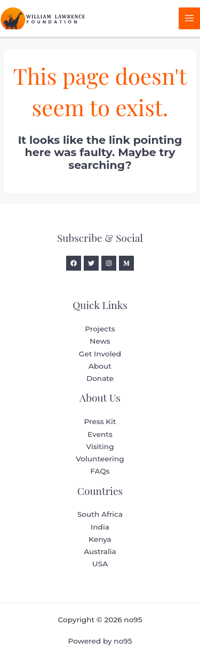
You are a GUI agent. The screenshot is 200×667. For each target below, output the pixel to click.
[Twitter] (91, 263)
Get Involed (100, 353)
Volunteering (100, 458)
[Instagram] (108, 263)
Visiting (100, 446)
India (100, 527)
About (100, 366)
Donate (100, 378)
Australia (100, 551)
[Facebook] (73, 263)
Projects (100, 328)
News (100, 341)
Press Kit (100, 421)
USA (100, 563)
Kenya (100, 539)
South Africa (100, 514)
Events (100, 434)
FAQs (99, 471)
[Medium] (126, 263)
